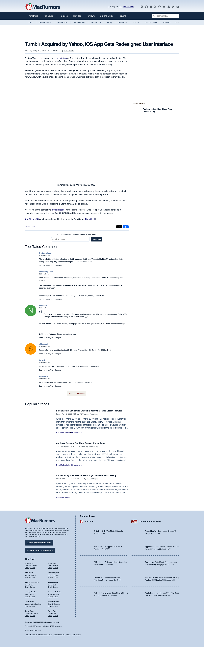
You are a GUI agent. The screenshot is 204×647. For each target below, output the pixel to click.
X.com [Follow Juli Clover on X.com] (32, 576)
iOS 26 (136, 22)
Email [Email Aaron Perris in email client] (50, 614)
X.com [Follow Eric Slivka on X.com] (55, 566)
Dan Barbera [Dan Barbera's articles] (29, 600)
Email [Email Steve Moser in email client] (27, 614)
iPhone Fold (62, 22)
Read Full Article (63, 436)
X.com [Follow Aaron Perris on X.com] (55, 614)
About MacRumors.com (39, 541)
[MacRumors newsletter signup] (177, 6)
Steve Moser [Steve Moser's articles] (29, 609)
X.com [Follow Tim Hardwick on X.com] (55, 585)
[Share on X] (119, 226)
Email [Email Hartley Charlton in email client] (27, 595)
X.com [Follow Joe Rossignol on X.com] (55, 576)
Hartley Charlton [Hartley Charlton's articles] (31, 590)
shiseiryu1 (43, 344)
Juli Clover (69, 50)
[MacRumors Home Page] (43, 6)
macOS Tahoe (151, 22)
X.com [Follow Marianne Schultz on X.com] (55, 595)
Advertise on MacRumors (40, 549)
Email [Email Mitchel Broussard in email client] (27, 585)
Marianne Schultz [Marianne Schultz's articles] (54, 590)
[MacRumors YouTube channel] (164, 6)
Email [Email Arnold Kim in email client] (27, 566)
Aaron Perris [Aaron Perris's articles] (52, 609)
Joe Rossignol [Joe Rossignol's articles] (53, 571)
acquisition (62, 58)
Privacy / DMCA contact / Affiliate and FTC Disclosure (43, 626)
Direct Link (90, 219)
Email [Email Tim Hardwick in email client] (50, 585)
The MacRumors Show (150, 520)
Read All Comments (77, 394)
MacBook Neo (79, 22)
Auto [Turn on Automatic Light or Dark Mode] (68, 634)
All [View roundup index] (177, 22)
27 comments (30, 227)
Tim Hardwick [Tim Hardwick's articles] (53, 581)
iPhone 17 (167, 22)
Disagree (58, 265)
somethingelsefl (46, 272)
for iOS (32, 219)
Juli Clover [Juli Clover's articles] (29, 571)
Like (52, 265)
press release (58, 210)
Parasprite (43, 376)
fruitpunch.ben (45, 253)
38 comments (76, 465)
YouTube (89, 520)
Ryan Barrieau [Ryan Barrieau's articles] (53, 600)
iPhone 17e (96, 22)
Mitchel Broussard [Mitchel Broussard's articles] (32, 581)
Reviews (91, 16)
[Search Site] (165, 16)
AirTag (109, 22)
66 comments (76, 436)
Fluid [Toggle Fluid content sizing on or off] (56, 634)
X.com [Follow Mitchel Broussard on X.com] (32, 585)
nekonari (43, 306)
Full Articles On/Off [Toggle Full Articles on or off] (45, 634)
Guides (64, 16)
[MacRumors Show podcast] (141, 6)
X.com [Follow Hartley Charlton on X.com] (32, 595)
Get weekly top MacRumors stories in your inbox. (77, 235)
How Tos (77, 16)
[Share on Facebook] (126, 226)
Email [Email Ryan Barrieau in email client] (50, 605)
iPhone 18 (122, 22)
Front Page (33, 16)
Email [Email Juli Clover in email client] (27, 576)
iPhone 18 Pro (45, 22)
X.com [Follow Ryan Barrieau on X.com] (55, 605)
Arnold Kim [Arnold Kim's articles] (29, 562)
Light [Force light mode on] (73, 634)
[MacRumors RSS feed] (173, 6)
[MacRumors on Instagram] (146, 6)
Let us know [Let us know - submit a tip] (128, 7)
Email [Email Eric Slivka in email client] (50, 566)
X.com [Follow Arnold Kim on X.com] (32, 566)
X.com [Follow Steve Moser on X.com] (32, 614)
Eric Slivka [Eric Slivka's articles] (52, 562)
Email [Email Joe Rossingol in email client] (50, 576)
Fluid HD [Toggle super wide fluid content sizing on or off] (62, 634)
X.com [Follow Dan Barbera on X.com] (32, 605)
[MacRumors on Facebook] (151, 6)
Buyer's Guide (107, 16)
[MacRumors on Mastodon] (159, 6)
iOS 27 (30, 22)
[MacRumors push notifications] (168, 6)
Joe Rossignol (92, 417)
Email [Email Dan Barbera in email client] (27, 605)
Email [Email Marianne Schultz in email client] (50, 595)
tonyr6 (42, 360)
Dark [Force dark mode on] (78, 634)
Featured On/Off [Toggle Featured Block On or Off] (31, 634)
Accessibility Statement (33, 630)
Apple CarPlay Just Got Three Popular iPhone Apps (85, 443)
